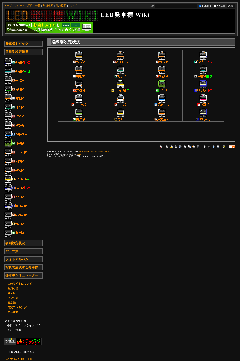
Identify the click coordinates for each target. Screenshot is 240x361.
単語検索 (48, 5)
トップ (8, 5)
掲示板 (12, 293)
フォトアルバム (16, 259)
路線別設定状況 (16, 52)
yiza (79, 154)
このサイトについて (20, 283)
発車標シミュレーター (21, 275)
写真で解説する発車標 (21, 267)
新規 (30, 5)
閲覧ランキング (17, 307)
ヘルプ (73, 5)
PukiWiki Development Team (95, 152)
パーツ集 (12, 251)
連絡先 (12, 302)
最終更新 (61, 5)
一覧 (37, 5)
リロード (19, 5)
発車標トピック (16, 44)
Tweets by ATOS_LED (18, 358)
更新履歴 (13, 312)
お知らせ (13, 288)
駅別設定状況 (15, 243)
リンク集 (13, 297)
